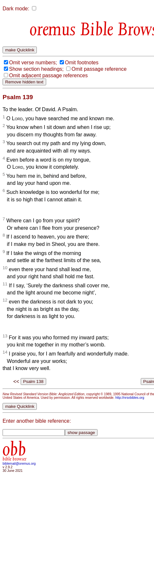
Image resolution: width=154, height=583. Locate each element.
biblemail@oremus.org (19, 463)
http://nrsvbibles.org (129, 397)
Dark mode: (16, 8)
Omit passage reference (99, 69)
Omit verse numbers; (33, 62)
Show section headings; (36, 69)
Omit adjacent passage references (48, 75)
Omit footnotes (81, 62)
